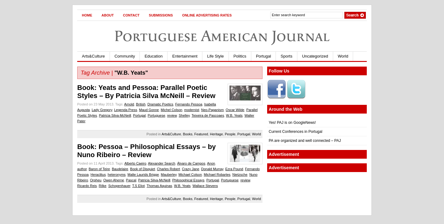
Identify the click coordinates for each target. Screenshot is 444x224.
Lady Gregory (102, 110)
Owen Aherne (113, 180)
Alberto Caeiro (135, 163)
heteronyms (116, 174)
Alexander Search (161, 163)
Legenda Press (125, 110)
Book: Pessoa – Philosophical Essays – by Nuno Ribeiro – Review (146, 151)
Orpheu (96, 180)
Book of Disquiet (142, 169)
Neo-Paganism (212, 110)
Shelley (184, 115)
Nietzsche (239, 174)
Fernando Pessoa (188, 104)
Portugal (263, 56)
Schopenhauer (119, 186)
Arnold (129, 104)
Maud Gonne (149, 110)
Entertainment (184, 56)
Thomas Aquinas (159, 186)
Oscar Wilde (235, 110)
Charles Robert (168, 169)
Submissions (161, 15)
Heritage (216, 134)
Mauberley (169, 174)
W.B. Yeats (234, 115)
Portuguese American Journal (222, 36)
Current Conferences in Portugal (295, 131)
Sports (286, 56)
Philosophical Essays (188, 180)
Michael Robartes (217, 174)
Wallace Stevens (205, 186)
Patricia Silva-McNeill (115, 115)
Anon (211, 163)
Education (153, 56)
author (82, 169)
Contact (131, 15)
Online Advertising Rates (207, 15)
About (108, 15)
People (230, 134)
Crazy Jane (190, 169)
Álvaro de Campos (191, 163)
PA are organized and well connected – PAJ (305, 140)
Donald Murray (212, 169)
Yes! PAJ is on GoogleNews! (292, 122)
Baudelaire (120, 169)
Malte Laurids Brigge (143, 174)
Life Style (215, 56)
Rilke (102, 186)
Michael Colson (190, 174)
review (172, 115)
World (343, 56)
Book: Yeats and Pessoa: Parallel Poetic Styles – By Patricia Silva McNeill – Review (146, 92)
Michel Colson (171, 110)
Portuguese (156, 115)
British (141, 104)
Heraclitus (98, 174)
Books (187, 134)
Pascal (131, 180)
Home (87, 15)
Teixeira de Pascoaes (207, 115)
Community (125, 56)
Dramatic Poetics (160, 104)
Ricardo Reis (87, 186)
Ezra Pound (234, 169)
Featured (201, 134)
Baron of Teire (99, 169)
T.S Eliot (138, 186)
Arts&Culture (93, 56)
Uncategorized (315, 56)
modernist (191, 110)
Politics (240, 56)
